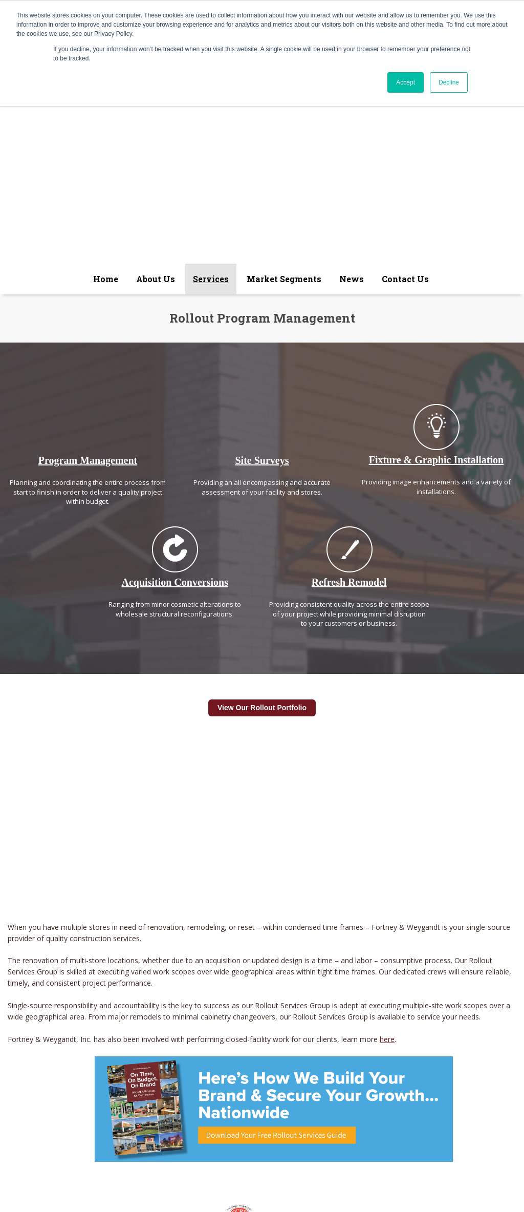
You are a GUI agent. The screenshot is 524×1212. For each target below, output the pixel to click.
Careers (351, 1084)
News (259, 1084)
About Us (123, 1084)
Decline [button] (449, 82)
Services (161, 1084)
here (387, 859)
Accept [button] (405, 82)
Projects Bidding (304, 1084)
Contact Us (427, 1084)
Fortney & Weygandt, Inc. (187, 1097)
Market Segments (212, 1084)
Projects (387, 1084)
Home (89, 1084)
